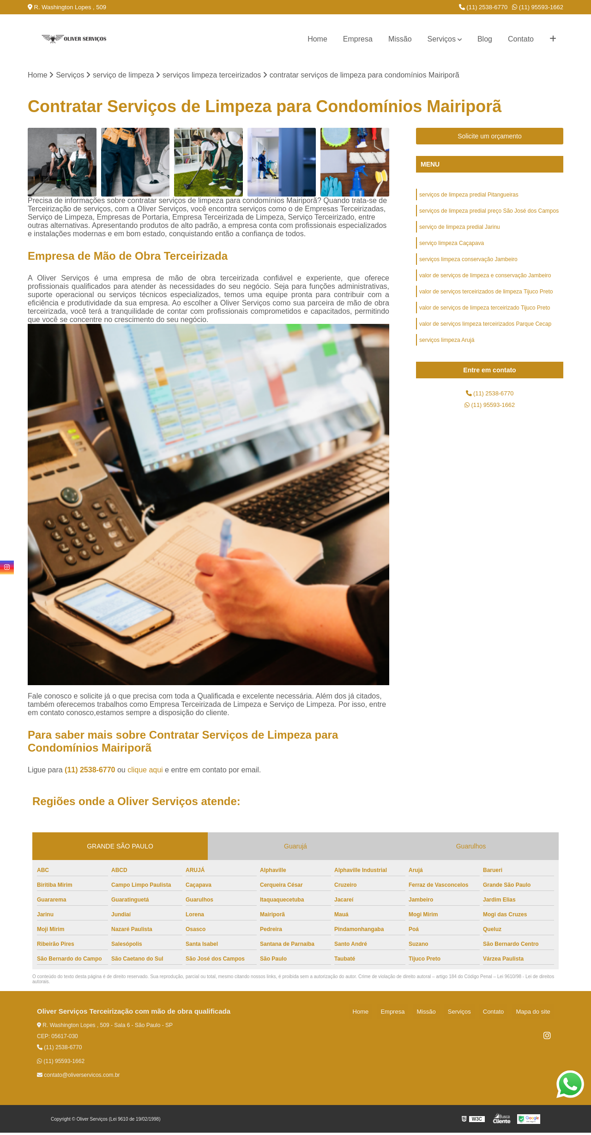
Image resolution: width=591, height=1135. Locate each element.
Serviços (442, 39)
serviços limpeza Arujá (446, 355)
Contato (521, 39)
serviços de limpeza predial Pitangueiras (469, 198)
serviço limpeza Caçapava (451, 250)
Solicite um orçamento (490, 138)
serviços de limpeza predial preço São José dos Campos (489, 215)
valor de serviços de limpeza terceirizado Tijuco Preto (484, 320)
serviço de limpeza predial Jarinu (459, 233)
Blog (484, 39)
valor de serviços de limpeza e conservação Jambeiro (485, 285)
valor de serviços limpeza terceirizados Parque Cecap (485, 338)
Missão (400, 39)
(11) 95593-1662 (537, 7)
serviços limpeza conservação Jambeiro (468, 268)
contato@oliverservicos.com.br (78, 1077)
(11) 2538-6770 (483, 7)
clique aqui (145, 772)
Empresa (358, 39)
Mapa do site (536, 1013)
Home (317, 39)
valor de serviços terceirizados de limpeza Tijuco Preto (486, 303)
